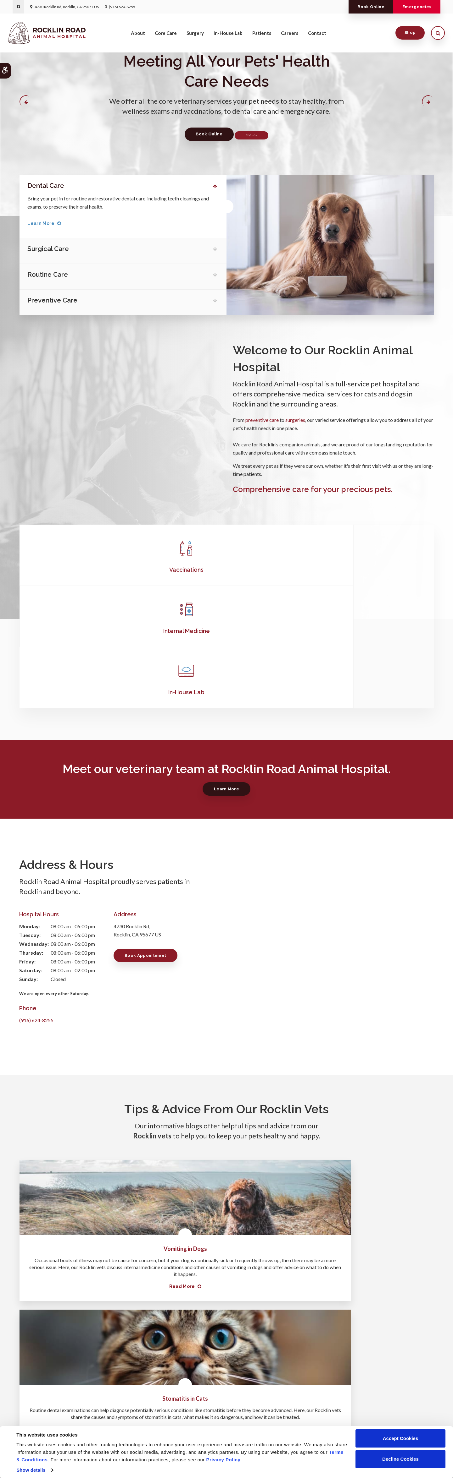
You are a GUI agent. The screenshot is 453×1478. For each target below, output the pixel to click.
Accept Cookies (400, 1438)
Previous (26, 102)
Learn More (45, 222)
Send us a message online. (364, 1387)
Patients (261, 38)
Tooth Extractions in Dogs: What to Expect (369, 1124)
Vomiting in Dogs (84, 1124)
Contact (317, 38)
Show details (31, 1470)
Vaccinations (88, 567)
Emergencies (412, 6)
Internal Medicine (226, 567)
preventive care (262, 418)
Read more (81, 1189)
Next (427, 102)
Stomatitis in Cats (226, 1124)
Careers (289, 38)
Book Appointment (148, 830)
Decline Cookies (400, 1459)
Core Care (166, 38)
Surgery (195, 38)
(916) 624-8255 (122, 6)
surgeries (295, 418)
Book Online (356, 6)
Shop (405, 37)
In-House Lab (228, 38)
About (138, 38)
